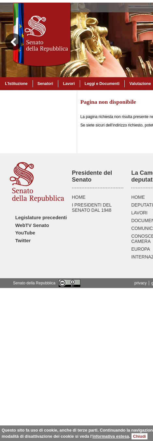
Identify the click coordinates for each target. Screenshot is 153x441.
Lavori (69, 83)
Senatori (45, 83)
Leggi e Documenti (102, 83)
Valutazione (140, 83)
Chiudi (139, 436)
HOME (79, 197)
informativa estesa (110, 436)
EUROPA (140, 249)
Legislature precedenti (41, 217)
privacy (140, 283)
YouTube (25, 232)
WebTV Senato (32, 225)
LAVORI (139, 212)
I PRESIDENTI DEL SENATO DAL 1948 (92, 207)
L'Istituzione (16, 83)
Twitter (23, 240)
